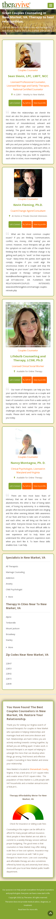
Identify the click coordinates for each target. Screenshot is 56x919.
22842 (9, 673)
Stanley (9, 640)
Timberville (11, 622)
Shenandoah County (39, 769)
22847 (9, 663)
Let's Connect (15, 103)
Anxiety (9, 583)
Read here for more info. (28, 909)
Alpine (8, 617)
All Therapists (12, 566)
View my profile (40, 103)
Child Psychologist (14, 589)
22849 (9, 683)
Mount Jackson (13, 628)
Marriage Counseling (15, 572)
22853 (9, 668)
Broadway (10, 634)
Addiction (10, 578)
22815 (9, 678)
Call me (27, 103)
